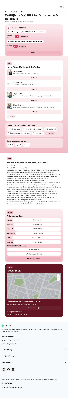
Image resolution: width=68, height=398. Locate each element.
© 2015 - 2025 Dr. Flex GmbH (12, 387)
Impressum (37, 379)
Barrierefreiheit (7, 383)
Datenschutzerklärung (49, 379)
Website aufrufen (34, 258)
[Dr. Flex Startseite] (7, 325)
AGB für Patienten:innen (24, 379)
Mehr (32, 52)
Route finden (34, 308)
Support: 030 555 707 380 (11, 340)
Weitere (24, 36)
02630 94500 (34, 249)
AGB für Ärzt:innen (8, 379)
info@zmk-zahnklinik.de (34, 254)
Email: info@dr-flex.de (9, 344)
